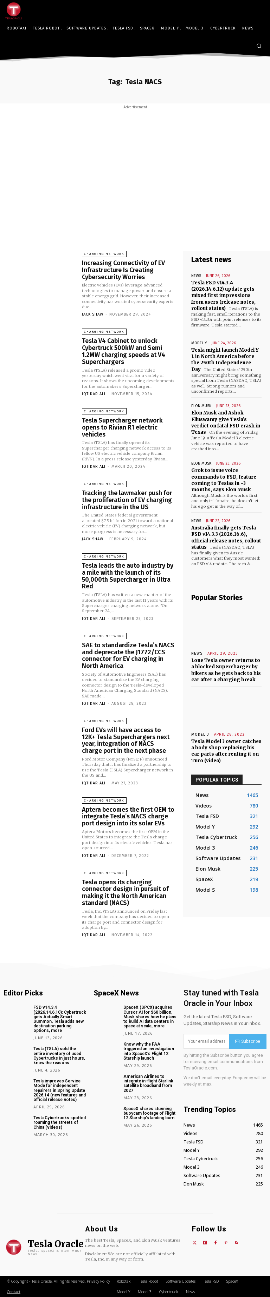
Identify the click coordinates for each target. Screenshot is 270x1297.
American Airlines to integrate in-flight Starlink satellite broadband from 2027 (148, 1083)
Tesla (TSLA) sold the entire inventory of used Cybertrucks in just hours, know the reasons (59, 1055)
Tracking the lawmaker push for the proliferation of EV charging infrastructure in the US (127, 500)
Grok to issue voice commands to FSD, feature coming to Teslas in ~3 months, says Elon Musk (223, 480)
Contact (13, 1291)
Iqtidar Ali (93, 394)
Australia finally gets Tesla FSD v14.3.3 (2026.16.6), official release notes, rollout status (226, 537)
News (196, 276)
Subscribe (247, 1041)
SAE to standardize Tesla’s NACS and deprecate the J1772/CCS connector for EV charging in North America (128, 655)
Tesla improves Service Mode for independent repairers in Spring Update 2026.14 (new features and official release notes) (59, 1090)
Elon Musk (201, 406)
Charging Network (104, 254)
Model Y (199, 343)
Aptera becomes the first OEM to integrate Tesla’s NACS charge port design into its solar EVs (128, 816)
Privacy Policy (98, 1281)
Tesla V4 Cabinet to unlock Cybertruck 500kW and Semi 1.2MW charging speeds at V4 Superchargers (123, 351)
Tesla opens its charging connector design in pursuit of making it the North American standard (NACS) (125, 892)
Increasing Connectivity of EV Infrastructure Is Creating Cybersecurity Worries (123, 270)
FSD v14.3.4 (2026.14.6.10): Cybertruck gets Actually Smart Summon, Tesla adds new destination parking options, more (59, 1019)
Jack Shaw (92, 314)
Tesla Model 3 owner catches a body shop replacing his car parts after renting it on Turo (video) (226, 751)
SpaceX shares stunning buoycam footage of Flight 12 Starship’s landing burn (149, 1113)
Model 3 (200, 734)
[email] (206, 1041)
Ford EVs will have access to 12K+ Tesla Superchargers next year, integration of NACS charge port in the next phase (125, 740)
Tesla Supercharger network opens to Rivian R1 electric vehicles (122, 427)
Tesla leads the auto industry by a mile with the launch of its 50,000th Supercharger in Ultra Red (127, 576)
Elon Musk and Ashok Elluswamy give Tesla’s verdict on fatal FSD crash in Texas (225, 422)
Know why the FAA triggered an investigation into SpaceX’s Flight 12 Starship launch (148, 1051)
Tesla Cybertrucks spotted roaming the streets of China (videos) (59, 1122)
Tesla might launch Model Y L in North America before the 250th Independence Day (225, 359)
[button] (259, 46)
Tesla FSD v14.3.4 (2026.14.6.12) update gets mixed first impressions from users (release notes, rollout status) (223, 295)
